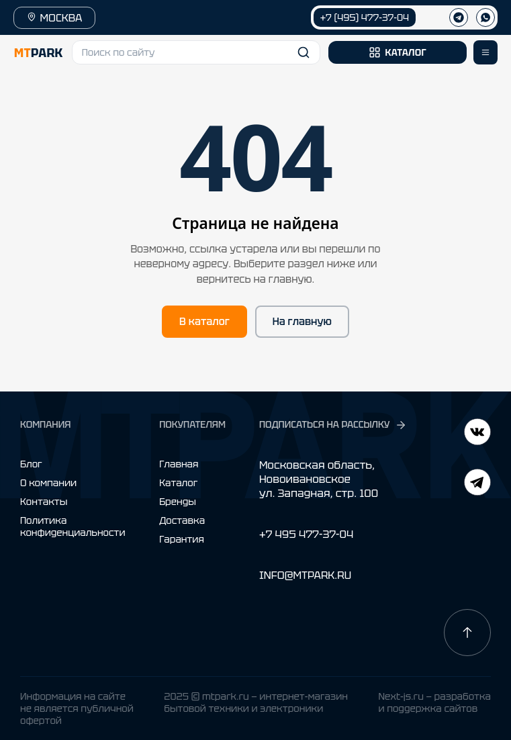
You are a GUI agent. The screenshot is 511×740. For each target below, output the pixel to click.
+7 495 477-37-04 (306, 534)
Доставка (182, 520)
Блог (31, 464)
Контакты (43, 502)
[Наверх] (467, 632)
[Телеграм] (458, 17)
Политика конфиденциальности (73, 526)
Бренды (177, 502)
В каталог (204, 321)
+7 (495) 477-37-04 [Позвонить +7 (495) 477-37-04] (364, 17)
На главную (302, 321)
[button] (196, 52)
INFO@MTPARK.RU (305, 575)
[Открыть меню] (485, 52)
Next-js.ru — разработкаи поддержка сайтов (434, 702)
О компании (48, 483)
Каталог (178, 483)
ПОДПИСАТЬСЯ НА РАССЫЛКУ (333, 424)
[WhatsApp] (485, 17)
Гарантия (181, 539)
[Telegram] (477, 433)
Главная (178, 464)
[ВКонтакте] (477, 484)
